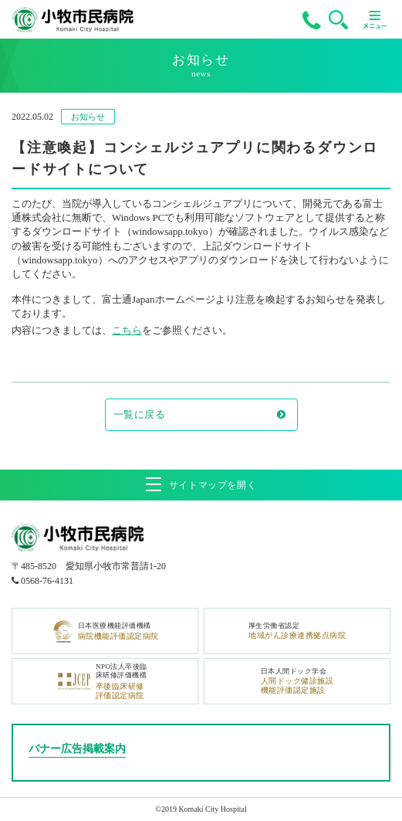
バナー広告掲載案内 (77, 749)
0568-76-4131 (47, 580)
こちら (127, 330)
